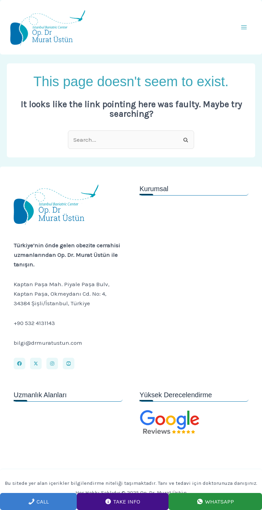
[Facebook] (19, 363)
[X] (36, 363)
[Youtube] (68, 363)
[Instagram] (52, 363)
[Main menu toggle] (244, 27)
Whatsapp (215, 501)
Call (38, 501)
